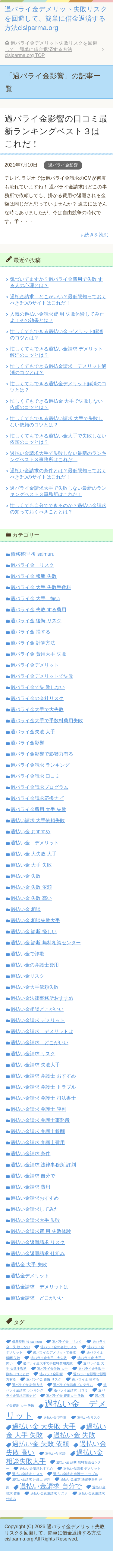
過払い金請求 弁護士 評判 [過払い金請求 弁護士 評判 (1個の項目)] (31, 1479)
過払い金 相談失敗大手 (35, 920)
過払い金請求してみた (35, 1209)
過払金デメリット (30, 1275)
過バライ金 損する (30, 631)
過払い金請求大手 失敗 (35, 1220)
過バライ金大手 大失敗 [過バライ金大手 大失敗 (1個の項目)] (48, 1358)
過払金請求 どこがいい (37, 1297)
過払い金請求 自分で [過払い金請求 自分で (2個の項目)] (51, 1486)
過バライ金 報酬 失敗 (34, 576)
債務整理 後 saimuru (33, 554)
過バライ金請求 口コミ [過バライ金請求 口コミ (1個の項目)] (71, 1390)
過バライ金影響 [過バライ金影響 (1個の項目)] (51, 1374)
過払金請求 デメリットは (39, 1286)
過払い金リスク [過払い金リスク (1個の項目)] (88, 1417)
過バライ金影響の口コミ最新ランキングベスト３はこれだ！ (56, 131)
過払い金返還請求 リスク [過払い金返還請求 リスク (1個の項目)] (49, 1493)
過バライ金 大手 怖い (35, 598)
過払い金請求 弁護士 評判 (38, 1109)
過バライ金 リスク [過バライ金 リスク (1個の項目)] (67, 1341)
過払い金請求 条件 (30, 1153)
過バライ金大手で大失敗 (37, 709)
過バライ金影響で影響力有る (42, 753)
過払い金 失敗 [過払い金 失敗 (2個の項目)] (74, 1435)
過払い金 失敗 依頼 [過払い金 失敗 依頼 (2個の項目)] (40, 1443)
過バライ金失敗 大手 (33, 731)
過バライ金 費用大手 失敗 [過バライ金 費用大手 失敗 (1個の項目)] (65, 1395)
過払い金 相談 (26, 909)
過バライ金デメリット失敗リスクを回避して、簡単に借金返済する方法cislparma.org (56, 18)
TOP (51, 49)
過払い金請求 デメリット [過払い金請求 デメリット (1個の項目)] (82, 1468)
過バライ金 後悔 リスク (36, 620)
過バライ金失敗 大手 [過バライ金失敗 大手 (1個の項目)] (52, 1368)
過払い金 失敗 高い (31, 898)
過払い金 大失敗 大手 (34, 853)
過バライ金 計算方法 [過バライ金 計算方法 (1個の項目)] (27, 1385)
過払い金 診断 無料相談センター (46, 942)
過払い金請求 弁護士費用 (38, 1142)
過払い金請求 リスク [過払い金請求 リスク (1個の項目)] (27, 1474)
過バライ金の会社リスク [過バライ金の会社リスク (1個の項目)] (58, 1347)
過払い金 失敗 (26, 876)
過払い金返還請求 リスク (38, 1242)
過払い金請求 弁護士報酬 (38, 1131)
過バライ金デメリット (35, 665)
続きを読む (96, 234)
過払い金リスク (27, 975)
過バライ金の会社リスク (37, 698)
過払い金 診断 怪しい (34, 931)
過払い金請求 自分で (33, 1175)
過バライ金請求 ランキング (40, 765)
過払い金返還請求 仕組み (38, 1253)
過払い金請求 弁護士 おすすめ (43, 1075)
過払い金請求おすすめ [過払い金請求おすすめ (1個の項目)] (36, 1468)
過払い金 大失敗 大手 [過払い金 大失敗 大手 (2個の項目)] (44, 1426)
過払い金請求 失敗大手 (35, 1064)
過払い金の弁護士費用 (35, 964)
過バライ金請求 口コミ (35, 776)
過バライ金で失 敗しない (38, 687)
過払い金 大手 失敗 (31, 864)
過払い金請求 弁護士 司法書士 (43, 1098)
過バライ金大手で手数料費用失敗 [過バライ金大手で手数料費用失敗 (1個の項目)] (48, 1363)
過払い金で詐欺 (27, 953)
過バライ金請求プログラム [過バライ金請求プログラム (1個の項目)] (73, 1385)
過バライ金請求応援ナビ (37, 798)
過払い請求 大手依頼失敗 (38, 820)
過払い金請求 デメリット (38, 1020)
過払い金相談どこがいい (37, 1009)
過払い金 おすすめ (30, 831)
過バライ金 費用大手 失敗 (38, 654)
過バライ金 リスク (32, 565)
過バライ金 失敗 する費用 (38, 609)
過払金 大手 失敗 (29, 1264)
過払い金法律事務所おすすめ (42, 998)
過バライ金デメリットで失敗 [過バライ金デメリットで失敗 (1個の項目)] (54, 1352)
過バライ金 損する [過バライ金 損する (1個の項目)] (85, 1379)
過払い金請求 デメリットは (42, 1031)
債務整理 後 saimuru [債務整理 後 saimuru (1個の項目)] (27, 1341)
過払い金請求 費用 (30, 1186)
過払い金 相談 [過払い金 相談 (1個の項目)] (55, 1453)
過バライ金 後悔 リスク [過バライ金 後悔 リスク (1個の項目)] (43, 1379)
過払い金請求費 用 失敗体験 (41, 1231)
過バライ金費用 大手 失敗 (38, 809)
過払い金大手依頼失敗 (35, 987)
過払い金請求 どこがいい (39, 1042)
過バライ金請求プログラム (39, 787)
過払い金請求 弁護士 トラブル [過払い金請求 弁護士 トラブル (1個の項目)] (75, 1474)
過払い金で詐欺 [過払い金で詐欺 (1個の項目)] (55, 1417)
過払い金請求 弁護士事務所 (40, 1120)
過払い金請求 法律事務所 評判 (43, 1164)
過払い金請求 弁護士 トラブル (43, 1087)
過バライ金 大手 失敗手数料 (41, 587)
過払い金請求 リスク (33, 1053)
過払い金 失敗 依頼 (31, 887)
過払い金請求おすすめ (35, 1198)
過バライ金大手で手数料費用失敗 (47, 720)
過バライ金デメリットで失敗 (42, 676)
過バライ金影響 (63, 165)
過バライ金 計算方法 (33, 642)
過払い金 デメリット (35, 842)
